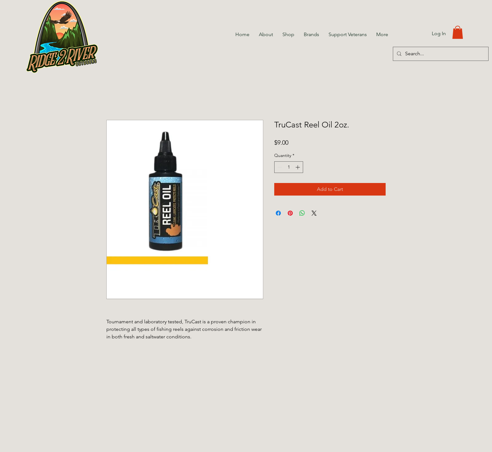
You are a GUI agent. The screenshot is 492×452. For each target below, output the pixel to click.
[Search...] (440, 54)
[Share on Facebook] (278, 213)
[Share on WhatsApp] (302, 213)
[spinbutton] (288, 167)
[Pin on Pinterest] (290, 213)
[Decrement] (279, 167)
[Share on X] (314, 213)
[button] (457, 32)
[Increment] (298, 167)
